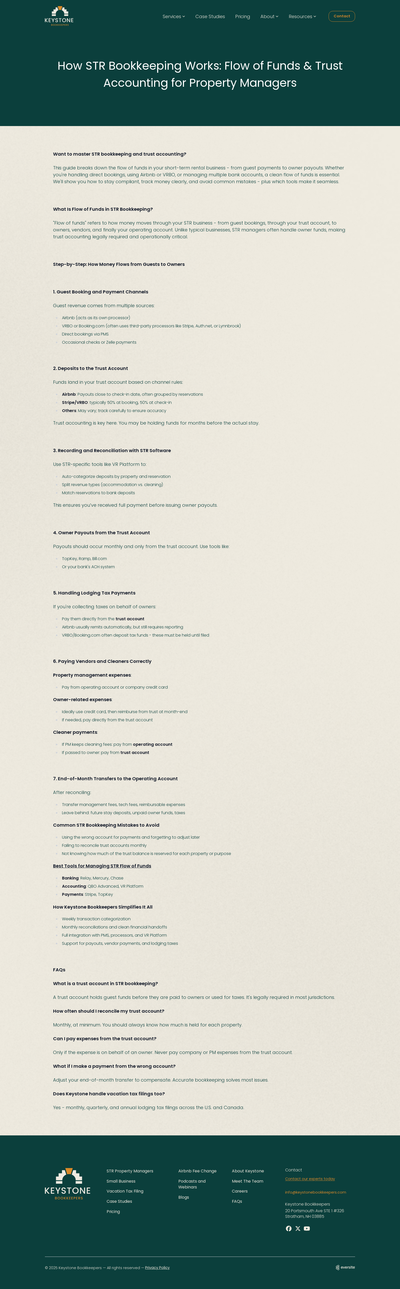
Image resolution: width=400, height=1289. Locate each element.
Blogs (183, 1197)
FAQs (237, 1201)
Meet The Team (248, 1181)
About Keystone (248, 1171)
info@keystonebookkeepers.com (315, 1192)
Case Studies (210, 16)
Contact (342, 16)
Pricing (242, 16)
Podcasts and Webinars (192, 1184)
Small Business (121, 1181)
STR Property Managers (130, 1171)
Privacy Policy (157, 1267)
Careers (240, 1191)
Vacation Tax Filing (125, 1191)
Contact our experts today (310, 1178)
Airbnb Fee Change (197, 1171)
